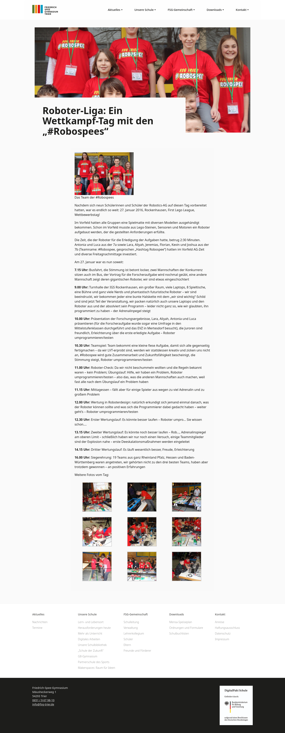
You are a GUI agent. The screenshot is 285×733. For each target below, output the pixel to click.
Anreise (219, 622)
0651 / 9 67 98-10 (43, 700)
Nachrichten (39, 622)
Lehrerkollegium (134, 633)
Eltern (127, 645)
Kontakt (220, 614)
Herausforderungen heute (94, 628)
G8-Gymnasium (87, 656)
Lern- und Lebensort (91, 622)
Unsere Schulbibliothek (92, 645)
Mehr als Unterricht (90, 633)
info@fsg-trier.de (43, 704)
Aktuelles (38, 614)
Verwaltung (131, 628)
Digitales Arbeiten (89, 639)
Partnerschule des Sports (93, 662)
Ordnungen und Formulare (186, 628)
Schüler (128, 639)
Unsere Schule (87, 614)
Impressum (222, 639)
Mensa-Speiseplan (180, 622)
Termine (37, 628)
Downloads (176, 614)
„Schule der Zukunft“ (91, 650)
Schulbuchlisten (179, 633)
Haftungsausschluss (227, 628)
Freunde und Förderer (137, 650)
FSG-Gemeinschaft (136, 614)
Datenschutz (222, 633)
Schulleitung (131, 622)
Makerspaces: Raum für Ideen (96, 668)
